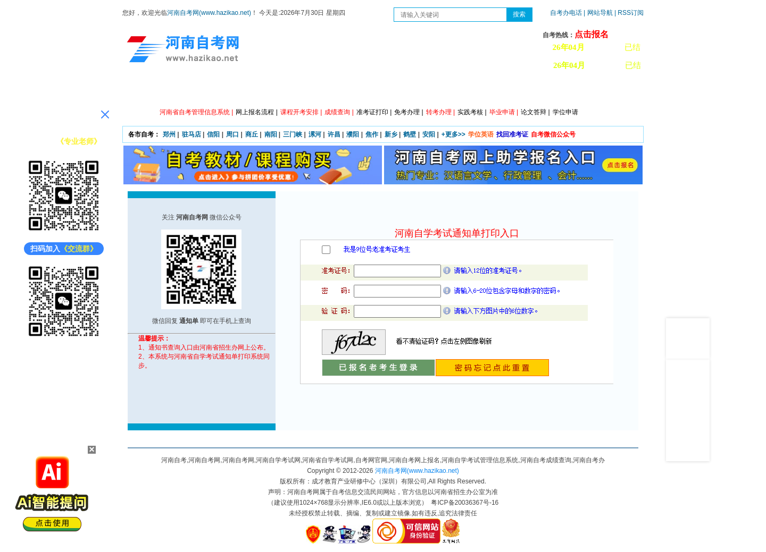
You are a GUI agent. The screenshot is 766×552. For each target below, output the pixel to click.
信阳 (213, 134)
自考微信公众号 (553, 134)
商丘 (251, 134)
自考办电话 (566, 12)
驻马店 (191, 134)
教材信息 (535, 90)
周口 (232, 134)
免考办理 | (408, 112)
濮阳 (352, 134)
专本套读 (391, 90)
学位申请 (565, 112)
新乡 (391, 134)
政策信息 (199, 90)
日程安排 (295, 90)
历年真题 (487, 90)
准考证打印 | (374, 112)
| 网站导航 (598, 12)
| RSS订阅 (629, 12)
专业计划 (343, 90)
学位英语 (481, 134)
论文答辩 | (535, 112)
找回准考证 (512, 134)
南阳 (270, 134)
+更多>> (453, 134)
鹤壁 (409, 134)
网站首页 (152, 90)
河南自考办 (586, 90)
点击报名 (591, 34)
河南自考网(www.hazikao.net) (209, 12)
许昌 (334, 134)
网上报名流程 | (256, 112)
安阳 (428, 134)
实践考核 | (471, 112)
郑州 (169, 134)
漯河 (315, 134)
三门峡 (292, 134)
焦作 (371, 134)
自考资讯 (247, 90)
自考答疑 (439, 90)
